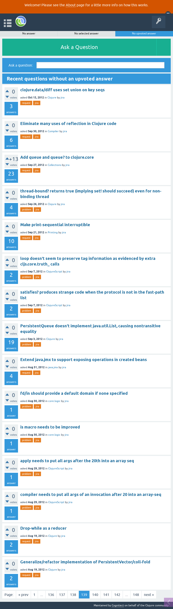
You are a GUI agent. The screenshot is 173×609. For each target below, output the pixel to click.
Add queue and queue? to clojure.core (57, 157)
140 (95, 595)
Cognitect (118, 605)
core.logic (54, 401)
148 (136, 595)
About (71, 5)
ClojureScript (54, 271)
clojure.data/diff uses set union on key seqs (62, 89)
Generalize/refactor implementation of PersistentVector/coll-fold (85, 562)
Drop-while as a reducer (43, 528)
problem (26, 209)
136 (51, 595)
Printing (53, 232)
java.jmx (53, 367)
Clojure (52, 97)
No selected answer (86, 33)
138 (73, 595)
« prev (23, 595)
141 (106, 595)
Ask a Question (79, 47)
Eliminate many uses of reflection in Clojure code (68, 123)
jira (62, 97)
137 (62, 595)
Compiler (53, 131)
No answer (28, 33)
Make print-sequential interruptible (55, 224)
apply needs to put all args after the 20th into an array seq (77, 460)
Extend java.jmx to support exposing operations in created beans (83, 359)
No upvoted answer (144, 33)
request (26, 103)
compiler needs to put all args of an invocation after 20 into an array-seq (90, 494)
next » (149, 595)
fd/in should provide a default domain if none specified (74, 393)
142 (117, 595)
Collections (54, 165)
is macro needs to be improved (50, 427)
